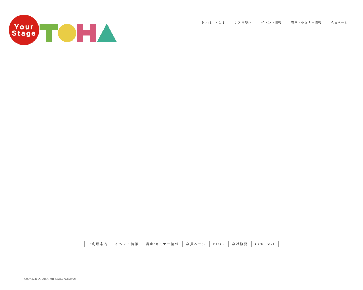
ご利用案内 (243, 22)
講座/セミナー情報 (162, 244)
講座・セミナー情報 (306, 22)
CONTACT (265, 244)
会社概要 (240, 244)
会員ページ (339, 22)
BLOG (219, 244)
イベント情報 (271, 22)
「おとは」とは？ (211, 22)
